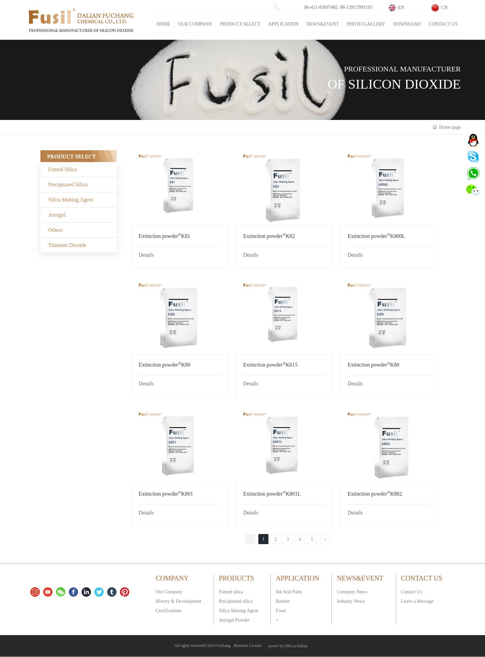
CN (444, 7)
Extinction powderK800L (376, 236)
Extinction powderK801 (166, 494)
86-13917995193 (356, 7)
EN (401, 7)
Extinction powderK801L (272, 494)
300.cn (290, 646)
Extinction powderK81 (164, 236)
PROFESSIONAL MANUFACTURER (402, 69)
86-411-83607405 (321, 7)
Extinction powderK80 (164, 365)
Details (146, 255)
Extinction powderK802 (375, 494)
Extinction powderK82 (269, 236)
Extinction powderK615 (270, 365)
